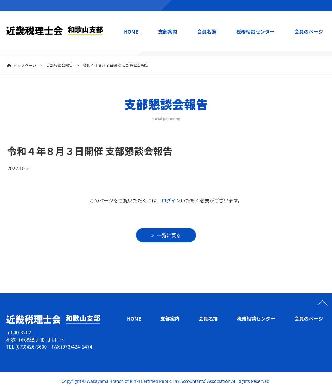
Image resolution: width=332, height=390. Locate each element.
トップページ (25, 65)
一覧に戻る (169, 235)
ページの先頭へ (322, 302)
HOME (131, 31)
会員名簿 (206, 31)
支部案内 (167, 31)
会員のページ (308, 31)
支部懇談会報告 (59, 65)
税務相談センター (255, 31)
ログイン (171, 200)
